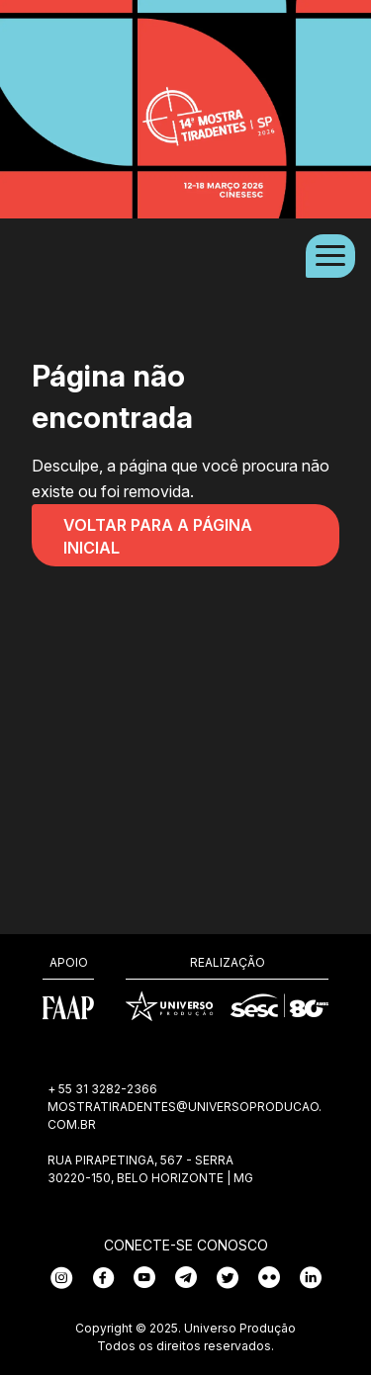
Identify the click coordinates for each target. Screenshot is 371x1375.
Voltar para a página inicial (157, 536)
